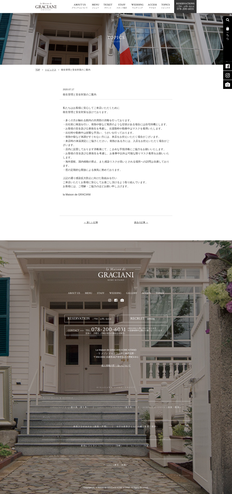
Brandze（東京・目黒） (116, 465)
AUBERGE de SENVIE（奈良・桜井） (162, 407)
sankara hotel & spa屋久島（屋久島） (70, 407)
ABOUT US (74, 293)
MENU (88, 293)
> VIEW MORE (180, 476)
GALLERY (131, 293)
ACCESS (146, 293)
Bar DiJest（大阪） (141, 445)
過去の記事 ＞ (141, 222)
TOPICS (160, 293)
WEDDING (115, 293)
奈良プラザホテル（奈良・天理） (90, 426)
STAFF (100, 293)
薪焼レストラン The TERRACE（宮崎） (102, 445)
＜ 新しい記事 (91, 222)
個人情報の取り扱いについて (116, 365)
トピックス (50, 69)
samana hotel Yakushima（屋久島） (116, 407)
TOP (37, 69)
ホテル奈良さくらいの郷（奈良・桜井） (137, 426)
